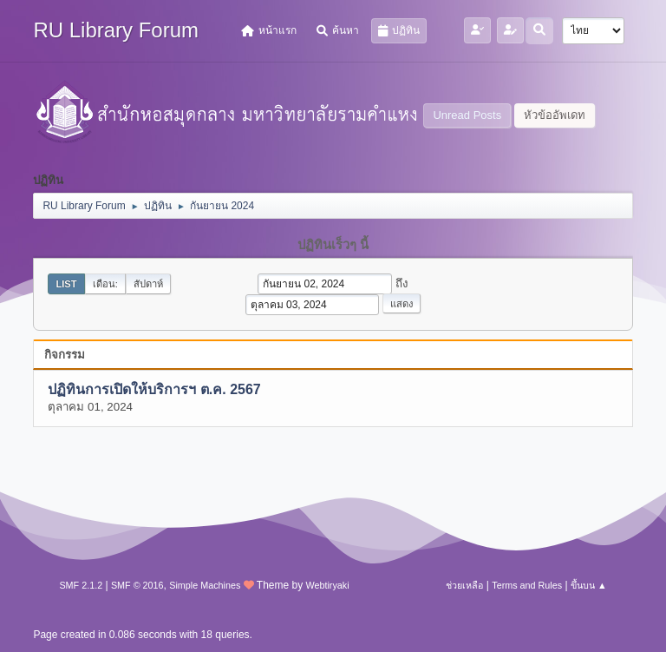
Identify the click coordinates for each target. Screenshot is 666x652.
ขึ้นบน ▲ (589, 585)
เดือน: (105, 284)
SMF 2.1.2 (80, 585)
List (66, 284)
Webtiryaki (327, 585)
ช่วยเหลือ (464, 585)
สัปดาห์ (148, 284)
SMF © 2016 (137, 585)
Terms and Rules (527, 585)
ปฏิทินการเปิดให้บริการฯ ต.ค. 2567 (154, 389)
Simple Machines (204, 585)
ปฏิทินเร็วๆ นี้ (333, 245)
